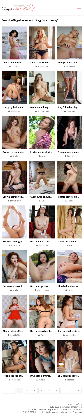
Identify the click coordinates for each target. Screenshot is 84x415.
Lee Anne (71, 111)
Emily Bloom (15, 200)
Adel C (16, 290)
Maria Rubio (43, 66)
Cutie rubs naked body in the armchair (24, 286)
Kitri (70, 245)
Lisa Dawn (70, 66)
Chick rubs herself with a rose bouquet (25, 62)
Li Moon (70, 379)
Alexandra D (43, 111)
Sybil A (16, 156)
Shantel (71, 200)
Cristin (71, 290)
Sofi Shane (43, 245)
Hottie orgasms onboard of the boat (51, 286)
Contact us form (75, 404)
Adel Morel (16, 111)
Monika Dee (71, 335)
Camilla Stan (15, 335)
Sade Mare (15, 245)
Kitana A (70, 156)
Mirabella (16, 379)
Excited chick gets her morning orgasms (26, 241)
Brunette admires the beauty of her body (53, 375)
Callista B (16, 66)
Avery (43, 335)
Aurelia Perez (43, 290)
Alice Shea (43, 379)
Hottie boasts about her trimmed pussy (52, 241)
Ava (43, 156)
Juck (43, 200)
